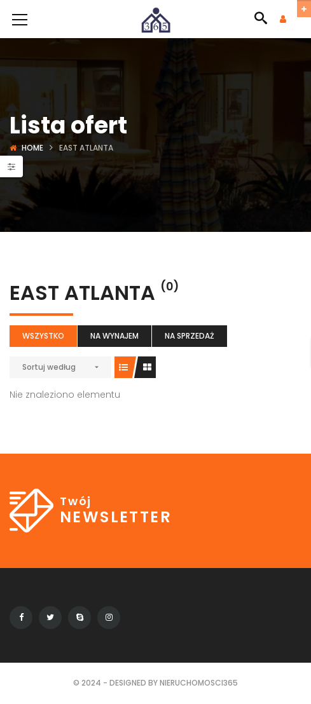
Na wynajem (114, 335)
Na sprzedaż (189, 335)
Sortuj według (49, 367)
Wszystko (43, 335)
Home (32, 147)
